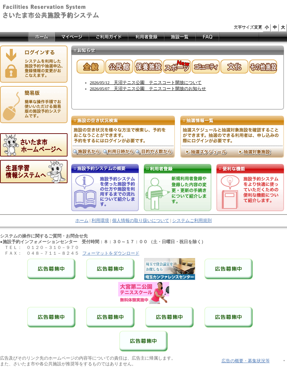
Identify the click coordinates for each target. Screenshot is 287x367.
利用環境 (100, 220)
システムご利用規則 (192, 220)
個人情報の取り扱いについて (140, 220)
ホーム (81, 220)
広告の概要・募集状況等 (245, 361)
